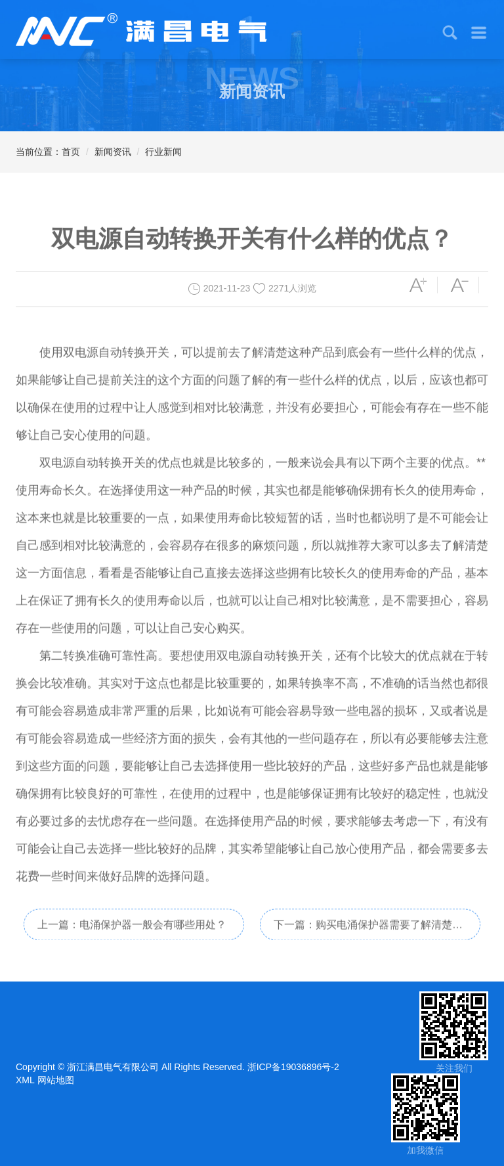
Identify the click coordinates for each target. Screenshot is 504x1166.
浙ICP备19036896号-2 (293, 1067)
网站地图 (55, 1080)
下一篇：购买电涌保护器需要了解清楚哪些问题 (368, 940)
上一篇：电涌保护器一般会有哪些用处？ (131, 935)
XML (25, 1080)
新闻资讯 (112, 151)
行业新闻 (163, 151)
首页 (71, 151)
